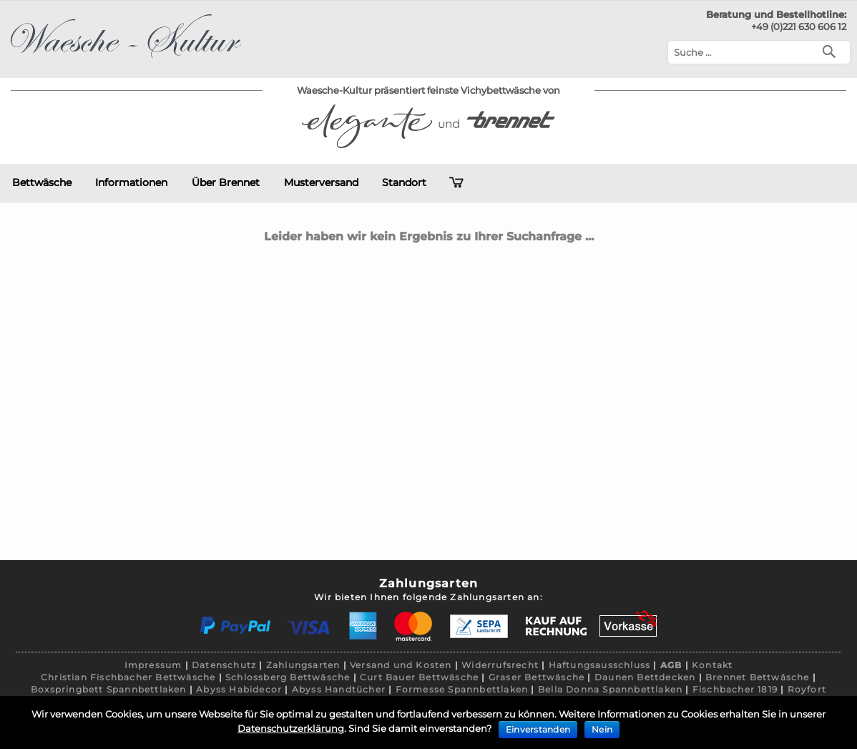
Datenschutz (224, 665)
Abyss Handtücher (339, 689)
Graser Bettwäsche (536, 677)
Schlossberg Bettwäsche (287, 677)
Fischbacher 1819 (735, 689)
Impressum (153, 665)
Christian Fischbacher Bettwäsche (128, 677)
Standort (404, 182)
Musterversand (321, 182)
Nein (602, 729)
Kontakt (712, 665)
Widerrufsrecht (500, 665)
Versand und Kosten (401, 665)
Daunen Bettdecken (644, 677)
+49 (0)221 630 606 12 (798, 26)
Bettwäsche (42, 182)
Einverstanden (538, 729)
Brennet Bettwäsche (757, 677)
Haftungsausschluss (600, 665)
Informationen (131, 182)
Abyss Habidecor (239, 689)
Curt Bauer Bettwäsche (419, 677)
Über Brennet (226, 182)
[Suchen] (832, 50)
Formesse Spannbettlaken (462, 689)
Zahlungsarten (303, 665)
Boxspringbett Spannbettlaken (109, 689)
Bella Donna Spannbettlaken (610, 689)
